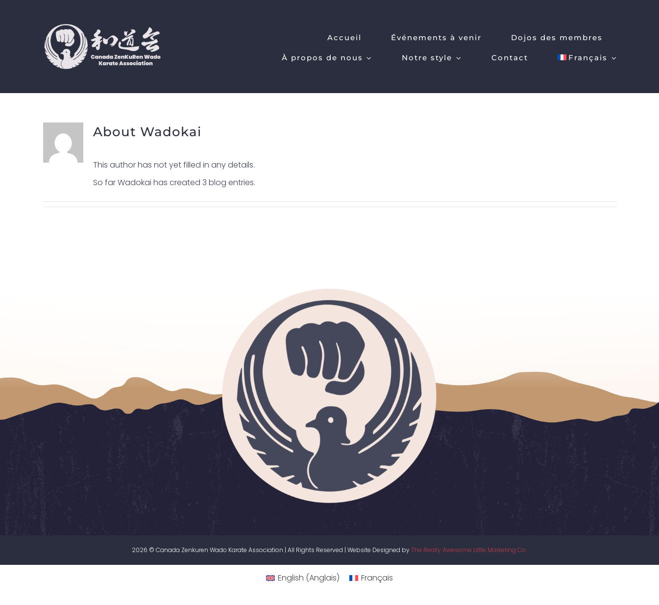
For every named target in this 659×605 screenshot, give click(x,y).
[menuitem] (587, 57)
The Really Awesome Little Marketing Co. (469, 550)
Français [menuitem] (377, 577)
